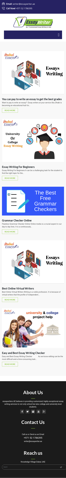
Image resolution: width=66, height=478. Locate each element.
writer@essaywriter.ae (24, 3)
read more (10, 110)
